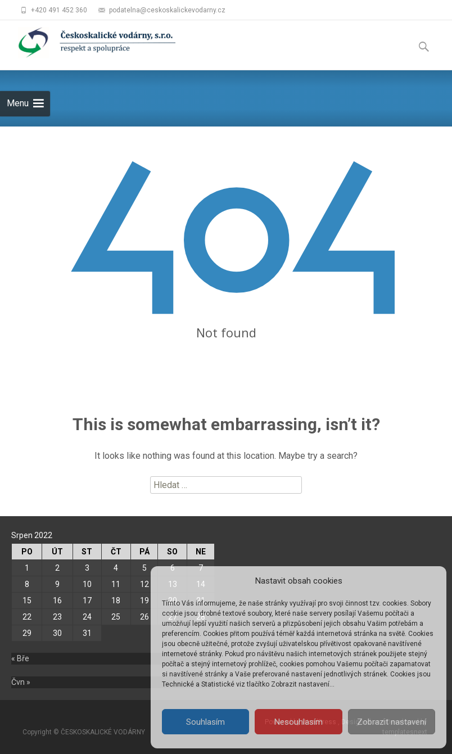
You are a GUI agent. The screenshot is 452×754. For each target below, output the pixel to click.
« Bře (20, 658)
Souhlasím (205, 722)
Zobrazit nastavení (391, 722)
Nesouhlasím (298, 722)
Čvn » (20, 682)
